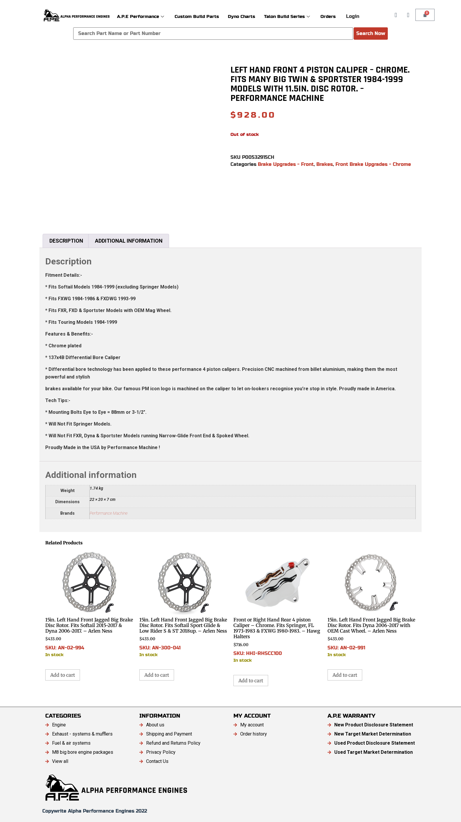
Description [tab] (66, 241)
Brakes (324, 164)
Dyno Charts (241, 16)
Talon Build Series (287, 16)
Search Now (370, 33)
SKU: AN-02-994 (89, 604)
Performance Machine (109, 513)
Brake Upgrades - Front (286, 164)
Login (352, 16)
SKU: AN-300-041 (183, 604)
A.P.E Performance (140, 16)
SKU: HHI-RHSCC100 (277, 606)
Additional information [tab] (129, 241)
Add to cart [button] (62, 675)
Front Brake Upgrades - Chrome (373, 164)
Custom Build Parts (197, 16)
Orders (328, 16)
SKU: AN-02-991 (372, 604)
